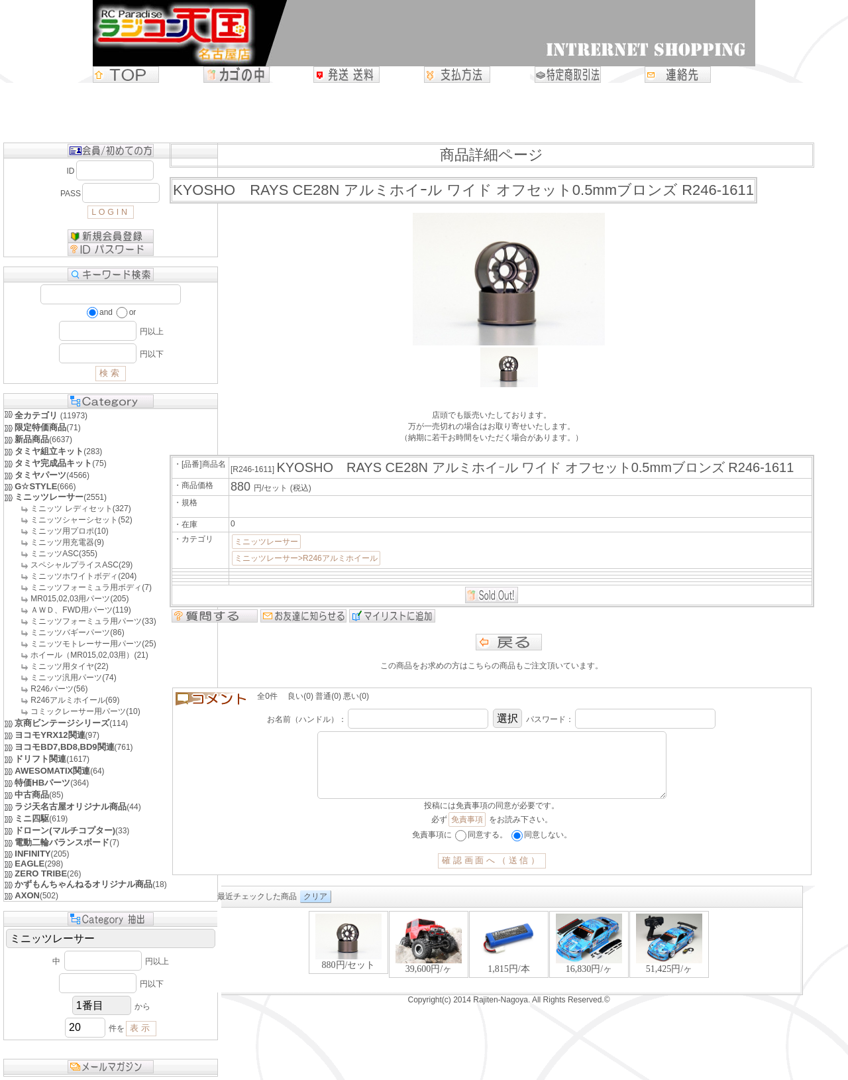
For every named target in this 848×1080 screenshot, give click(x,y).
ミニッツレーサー (266, 541)
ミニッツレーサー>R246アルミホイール (306, 558)
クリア (315, 909)
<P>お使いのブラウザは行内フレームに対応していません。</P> (508, 964)
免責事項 (467, 832)
